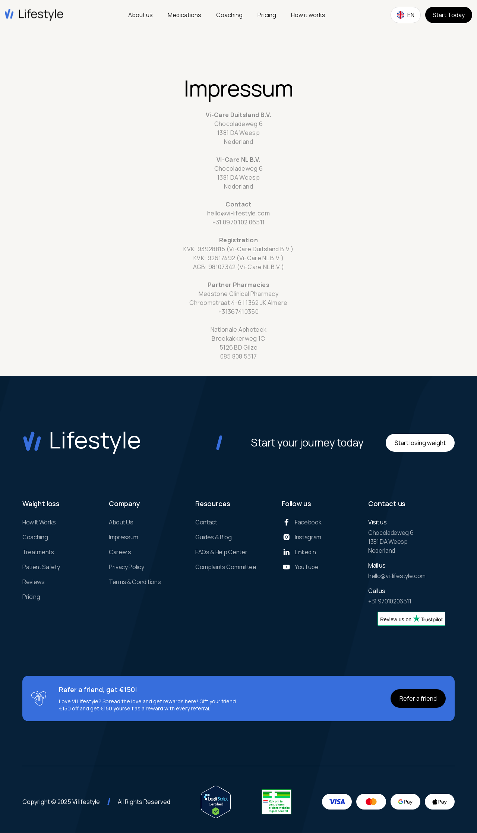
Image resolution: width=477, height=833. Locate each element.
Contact (206, 522)
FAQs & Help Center (221, 552)
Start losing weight (420, 443)
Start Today (449, 15)
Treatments (38, 552)
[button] (406, 15)
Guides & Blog (213, 537)
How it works (308, 15)
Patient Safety (41, 567)
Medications (184, 15)
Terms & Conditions (135, 582)
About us (140, 15)
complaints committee (225, 567)
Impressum (123, 537)
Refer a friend (418, 698)
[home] (34, 15)
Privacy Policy (126, 567)
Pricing (267, 15)
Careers (120, 552)
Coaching (229, 15)
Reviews (33, 582)
